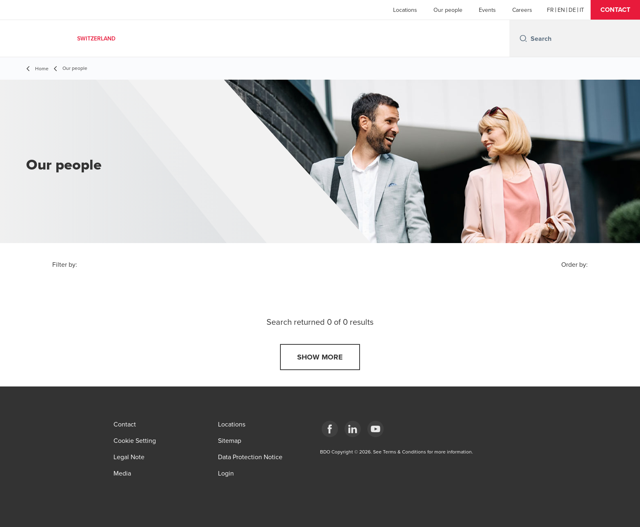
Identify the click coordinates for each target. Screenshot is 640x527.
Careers (522, 10)
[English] (561, 9)
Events (487, 10)
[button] (615, 10)
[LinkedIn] (352, 429)
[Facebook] (330, 429)
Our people (447, 10)
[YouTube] (375, 429)
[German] (572, 9)
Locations (405, 10)
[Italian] (582, 9)
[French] (550, 9)
